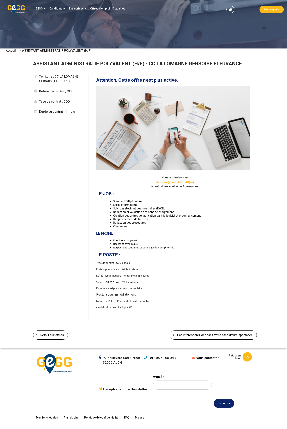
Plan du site (71, 417)
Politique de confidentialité (101, 417)
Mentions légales (47, 417)
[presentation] (182, 410)
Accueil (11, 50)
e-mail (158, 377)
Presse (139, 417)
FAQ (126, 417)
